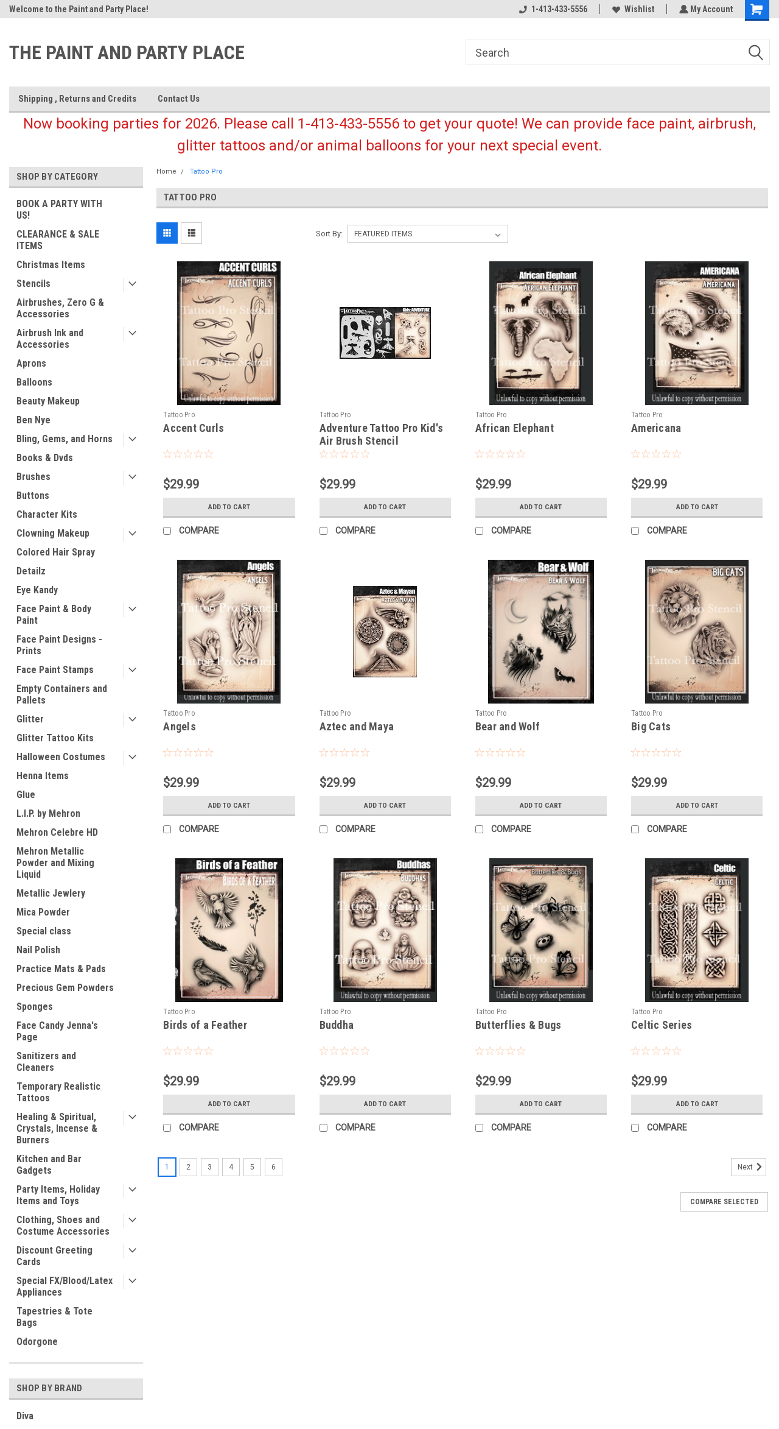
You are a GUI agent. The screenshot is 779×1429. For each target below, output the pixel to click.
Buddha (337, 1024)
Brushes (33, 476)
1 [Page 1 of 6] (167, 1167)
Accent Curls (193, 428)
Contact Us (179, 98)
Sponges (34, 1006)
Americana (656, 428)
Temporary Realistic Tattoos (58, 1092)
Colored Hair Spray (55, 552)
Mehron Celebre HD (57, 832)
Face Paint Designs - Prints (59, 645)
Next (752, 1167)
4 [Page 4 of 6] (231, 1167)
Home (166, 171)
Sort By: (329, 233)
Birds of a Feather (205, 1024)
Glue (25, 794)
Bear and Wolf (507, 726)
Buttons (32, 495)
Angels (179, 726)
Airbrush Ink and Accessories (49, 338)
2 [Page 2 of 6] (188, 1167)
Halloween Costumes (60, 757)
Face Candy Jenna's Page (57, 1031)
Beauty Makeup (48, 401)
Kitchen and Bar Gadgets (49, 1164)
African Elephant (514, 428)
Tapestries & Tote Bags (54, 1316)
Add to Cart (229, 507)
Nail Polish (38, 950)
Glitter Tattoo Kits (55, 738)
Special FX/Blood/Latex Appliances (64, 1286)
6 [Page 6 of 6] (273, 1167)
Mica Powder (43, 912)
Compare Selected (724, 1202)
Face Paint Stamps (55, 670)
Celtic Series (661, 1024)
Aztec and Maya (357, 726)
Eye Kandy (37, 590)
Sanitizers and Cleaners (46, 1061)
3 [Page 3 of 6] (210, 1167)
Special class (43, 931)
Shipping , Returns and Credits (77, 98)
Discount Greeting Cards (54, 1256)
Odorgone (37, 1341)
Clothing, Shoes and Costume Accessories (63, 1225)
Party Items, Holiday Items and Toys (58, 1195)
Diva (24, 1416)
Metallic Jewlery (50, 893)
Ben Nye (33, 420)
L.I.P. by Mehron (48, 813)
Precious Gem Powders (65, 987)
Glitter (30, 719)
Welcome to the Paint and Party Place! (78, 9)
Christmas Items (50, 264)
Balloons (34, 382)
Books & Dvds (44, 458)
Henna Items (42, 776)
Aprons (31, 363)
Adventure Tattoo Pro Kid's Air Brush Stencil (382, 434)
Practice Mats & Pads (61, 969)
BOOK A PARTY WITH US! (59, 209)
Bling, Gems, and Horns (64, 439)
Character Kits (46, 514)
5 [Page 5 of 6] (252, 1167)
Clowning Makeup (52, 533)
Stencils (33, 283)
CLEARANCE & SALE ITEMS (57, 240)
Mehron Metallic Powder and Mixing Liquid (55, 862)
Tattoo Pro (206, 171)
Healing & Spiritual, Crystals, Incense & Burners (56, 1128)
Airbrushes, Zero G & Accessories (60, 308)
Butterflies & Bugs (518, 1024)
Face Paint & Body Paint (53, 614)
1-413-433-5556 (552, 9)
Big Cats (651, 726)
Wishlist (632, 9)
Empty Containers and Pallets (61, 694)
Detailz (31, 571)
